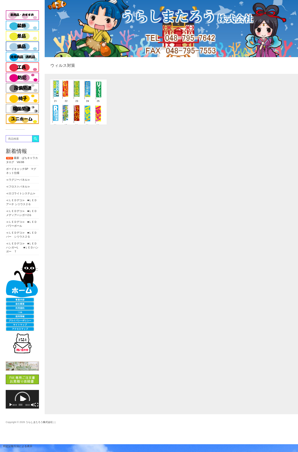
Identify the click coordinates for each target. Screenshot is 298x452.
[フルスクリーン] (36, 405)
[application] (22, 399)
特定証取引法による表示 (16, 446)
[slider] (20, 405)
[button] (22, 399)
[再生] (11, 405)
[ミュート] (33, 405)
